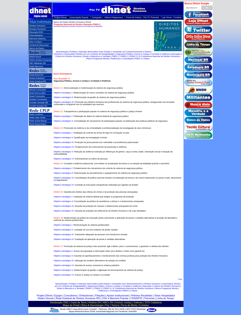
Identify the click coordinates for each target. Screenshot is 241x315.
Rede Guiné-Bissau (38, 121)
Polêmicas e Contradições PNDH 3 (126, 58)
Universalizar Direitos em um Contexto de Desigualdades (89, 54)
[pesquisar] (191, 7)
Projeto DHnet (60, 17)
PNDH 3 (133, 56)
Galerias (138, 302)
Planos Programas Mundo (97, 58)
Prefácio (73, 52)
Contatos (178, 17)
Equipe (58, 295)
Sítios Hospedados (164, 295)
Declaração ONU (59, 302)
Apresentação (62, 52)
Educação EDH (36, 32)
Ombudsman (86, 295)
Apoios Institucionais (118, 295)
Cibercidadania (36, 35)
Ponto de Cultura (133, 17)
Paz (107, 305)
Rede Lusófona (36, 114)
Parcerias (149, 298)
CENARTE (136, 298)
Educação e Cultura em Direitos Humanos (161, 286)
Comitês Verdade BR (39, 103)
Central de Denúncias (39, 45)
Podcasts (155, 17)
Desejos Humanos (38, 29)
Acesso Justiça (123, 302)
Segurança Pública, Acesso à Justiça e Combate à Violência (143, 54)
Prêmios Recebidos (141, 295)
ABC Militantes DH (37, 63)
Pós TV (146, 17)
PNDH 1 (115, 56)
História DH (94, 302)
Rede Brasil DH (36, 75)
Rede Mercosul (36, 66)
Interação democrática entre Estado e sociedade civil (102, 52)
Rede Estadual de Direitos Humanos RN (78, 298)
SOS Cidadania (153, 302)
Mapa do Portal (71, 305)
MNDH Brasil (35, 57)
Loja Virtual (167, 17)
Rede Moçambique (38, 124)
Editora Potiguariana (114, 17)
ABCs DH (108, 302)
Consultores (70, 295)
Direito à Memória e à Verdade (96, 56)
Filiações (100, 295)
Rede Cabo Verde (37, 117)
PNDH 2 (124, 56)
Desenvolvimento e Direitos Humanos (143, 284)
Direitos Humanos (37, 26)
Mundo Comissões (38, 90)
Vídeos (147, 58)
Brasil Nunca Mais (38, 93)
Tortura (115, 305)
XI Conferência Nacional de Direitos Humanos (159, 56)
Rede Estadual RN (38, 81)
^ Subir (179, 279)
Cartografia (97, 17)
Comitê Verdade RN (38, 106)
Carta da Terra (78, 302)
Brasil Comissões (37, 96)
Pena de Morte (129, 305)
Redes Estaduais (37, 78)
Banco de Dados (37, 48)
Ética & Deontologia (92, 305)
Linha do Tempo (165, 298)
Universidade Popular (78, 17)
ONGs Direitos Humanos (40, 60)
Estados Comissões (38, 99)
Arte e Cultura (35, 42)
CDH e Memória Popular (115, 298)
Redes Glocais (46, 298)
